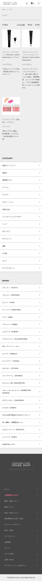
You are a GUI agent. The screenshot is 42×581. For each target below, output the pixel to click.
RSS (6, 530)
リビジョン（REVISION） (11, 295)
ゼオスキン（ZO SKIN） (10, 368)
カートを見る (9, 554)
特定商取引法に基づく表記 (13, 518)
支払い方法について (11, 513)
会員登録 (7, 542)
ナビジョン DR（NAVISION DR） (14, 383)
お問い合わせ (9, 560)
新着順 (37, 25)
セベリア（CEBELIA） (10, 354)
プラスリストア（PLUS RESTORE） (15, 339)
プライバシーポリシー (12, 524)
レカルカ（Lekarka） (9, 408)
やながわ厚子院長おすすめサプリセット (16, 415)
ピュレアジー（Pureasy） (11, 361)
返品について (9, 507)
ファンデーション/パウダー (12, 217)
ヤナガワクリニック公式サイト (15, 565)
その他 (4, 253)
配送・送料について (11, 501)
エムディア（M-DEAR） (10, 332)
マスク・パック (7, 202)
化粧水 (4, 173)
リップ (10, 9)
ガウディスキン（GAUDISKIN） (13, 400)
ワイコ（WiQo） (8, 317)
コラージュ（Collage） (10, 324)
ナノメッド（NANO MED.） (12, 310)
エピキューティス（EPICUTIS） (13, 429)
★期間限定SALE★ (11, 495)
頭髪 (3, 246)
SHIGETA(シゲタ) (8, 444)
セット (4, 261)
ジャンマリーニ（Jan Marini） (13, 376)
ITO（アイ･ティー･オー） (11, 346)
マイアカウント (9, 536)
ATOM (11, 530)
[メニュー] (38, 3)
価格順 (30, 25)
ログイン (7, 548)
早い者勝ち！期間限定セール (12, 422)
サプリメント (7, 239)
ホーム (4, 9)
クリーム (5, 187)
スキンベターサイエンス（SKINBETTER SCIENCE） (16, 391)
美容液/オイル (7, 180)
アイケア (5, 195)
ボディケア (6, 231)
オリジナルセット (8, 268)
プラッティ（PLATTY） (10, 288)
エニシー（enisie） (9, 302)
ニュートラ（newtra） (10, 437)
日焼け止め (6, 209)
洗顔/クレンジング (8, 165)
